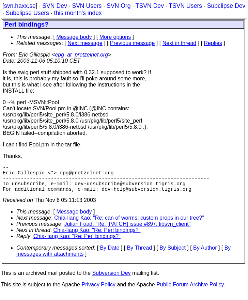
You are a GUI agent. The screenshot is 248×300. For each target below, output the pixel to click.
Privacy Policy (98, 291)
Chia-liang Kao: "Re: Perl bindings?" (97, 237)
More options (115, 37)
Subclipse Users (27, 13)
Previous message (132, 43)
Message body (74, 37)
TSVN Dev (150, 5)
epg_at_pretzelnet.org (81, 55)
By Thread (139, 254)
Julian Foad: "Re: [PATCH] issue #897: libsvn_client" (127, 231)
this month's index (78, 13)
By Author (205, 254)
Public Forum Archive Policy (189, 291)
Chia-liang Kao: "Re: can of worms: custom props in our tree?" (129, 224)
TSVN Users (185, 5)
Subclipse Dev (226, 5)
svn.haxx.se (20, 5)
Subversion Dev (111, 280)
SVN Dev (54, 5)
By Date (109, 254)
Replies (213, 43)
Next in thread (179, 43)
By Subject (172, 254)
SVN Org (118, 5)
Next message (84, 43)
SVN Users (87, 5)
